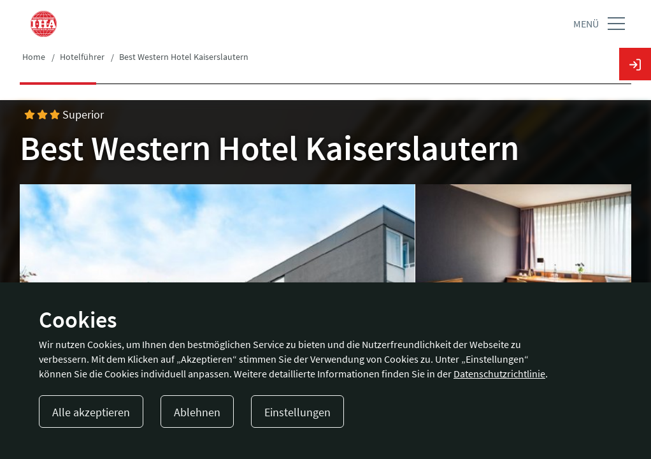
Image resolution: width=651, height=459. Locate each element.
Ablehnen (197, 412)
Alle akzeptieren (91, 412)
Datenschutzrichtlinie (499, 373)
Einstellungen (297, 412)
